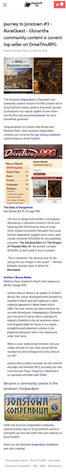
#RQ (35, 465)
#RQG (43, 465)
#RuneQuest (54, 465)
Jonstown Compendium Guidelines (39, 444)
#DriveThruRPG (38, 460)
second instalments (34, 115)
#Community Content (16, 460)
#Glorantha (54, 460)
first (15, 115)
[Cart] (59, 4)
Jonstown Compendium (21, 99)
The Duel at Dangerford (18, 207)
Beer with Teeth (37, 375)
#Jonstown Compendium (17, 465)
